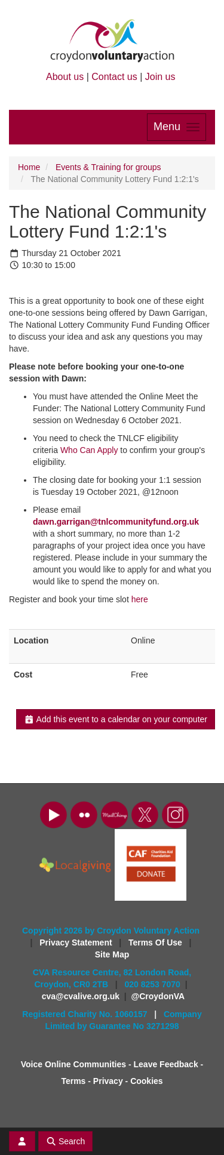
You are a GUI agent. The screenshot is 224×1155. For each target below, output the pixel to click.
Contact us (114, 77)
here (139, 599)
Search (65, 1141)
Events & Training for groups (108, 167)
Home (29, 167)
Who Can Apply (89, 450)
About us (65, 77)
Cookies (146, 1081)
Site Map (112, 954)
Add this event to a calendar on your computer (115, 719)
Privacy (108, 1081)
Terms (73, 1081)
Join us (160, 77)
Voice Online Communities (73, 1064)
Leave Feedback (166, 1064)
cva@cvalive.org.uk (80, 996)
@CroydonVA (158, 996)
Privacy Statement (76, 942)
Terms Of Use (156, 942)
